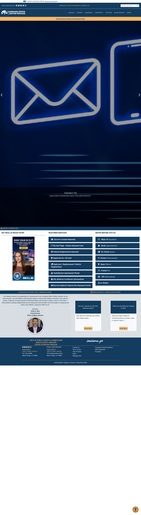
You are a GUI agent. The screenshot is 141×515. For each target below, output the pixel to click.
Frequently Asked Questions (104, 347)
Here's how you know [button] (51, 1)
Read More (88, 328)
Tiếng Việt (79, 362)
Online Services (119, 12)
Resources (99, 12)
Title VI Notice (77, 351)
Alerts (129, 12)
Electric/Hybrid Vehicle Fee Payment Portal (70, 19)
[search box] (129, 6)
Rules (74, 353)
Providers (98, 351)
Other (85, 362)
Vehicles (71, 12)
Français (72, 362)
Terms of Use (77, 349)
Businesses (88, 12)
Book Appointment (74, 5)
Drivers (79, 12)
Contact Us (85, 5)
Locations (108, 12)
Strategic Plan (77, 356)
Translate (62, 5)
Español (66, 362)
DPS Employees (100, 349)
